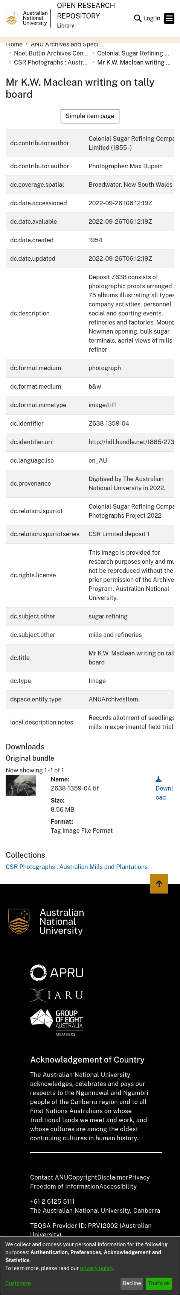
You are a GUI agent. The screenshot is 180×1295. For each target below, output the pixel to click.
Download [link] (164, 788)
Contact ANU (49, 1177)
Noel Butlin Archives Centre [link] (51, 53)
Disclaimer (112, 1177)
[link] (77, 867)
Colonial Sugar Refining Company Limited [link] (134, 53)
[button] (137, 18)
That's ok (159, 1283)
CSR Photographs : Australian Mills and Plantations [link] (51, 62)
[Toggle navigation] (169, 18)
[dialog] (90, 1266)
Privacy (139, 1177)
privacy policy (96, 1268)
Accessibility (118, 1186)
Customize (18, 1283)
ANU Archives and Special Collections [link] (68, 44)
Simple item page (90, 116)
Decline (132, 1283)
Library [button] (65, 26)
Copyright (82, 1177)
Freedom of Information (64, 1186)
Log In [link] (152, 18)
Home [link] (14, 44)
